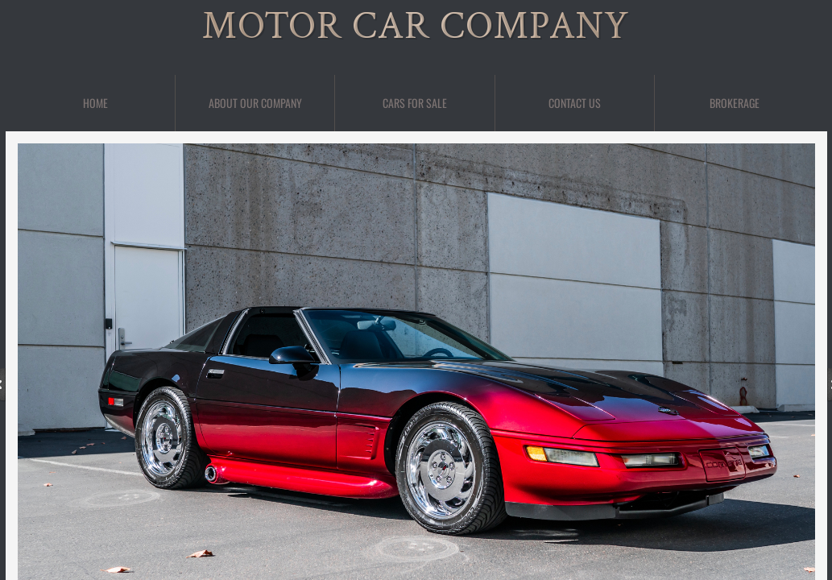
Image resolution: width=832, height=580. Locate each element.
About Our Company (255, 102)
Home (95, 102)
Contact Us (574, 102)
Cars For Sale (415, 102)
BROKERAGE (735, 102)
